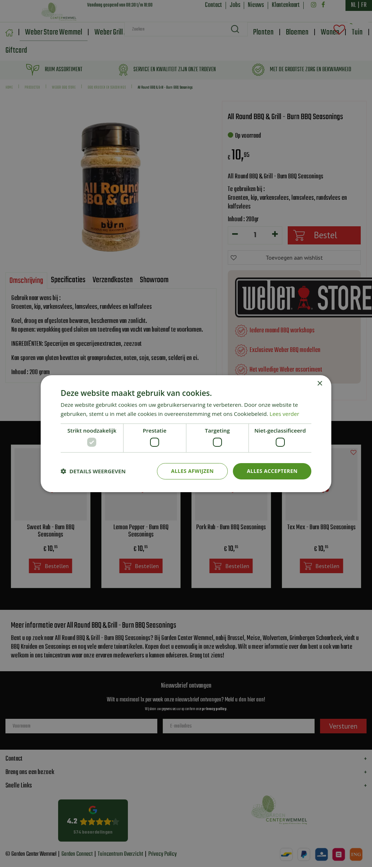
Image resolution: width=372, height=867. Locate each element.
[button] (93, 471)
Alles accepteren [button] (272, 470)
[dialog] (186, 433)
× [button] (319, 383)
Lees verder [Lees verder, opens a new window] (284, 413)
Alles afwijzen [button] (192, 470)
